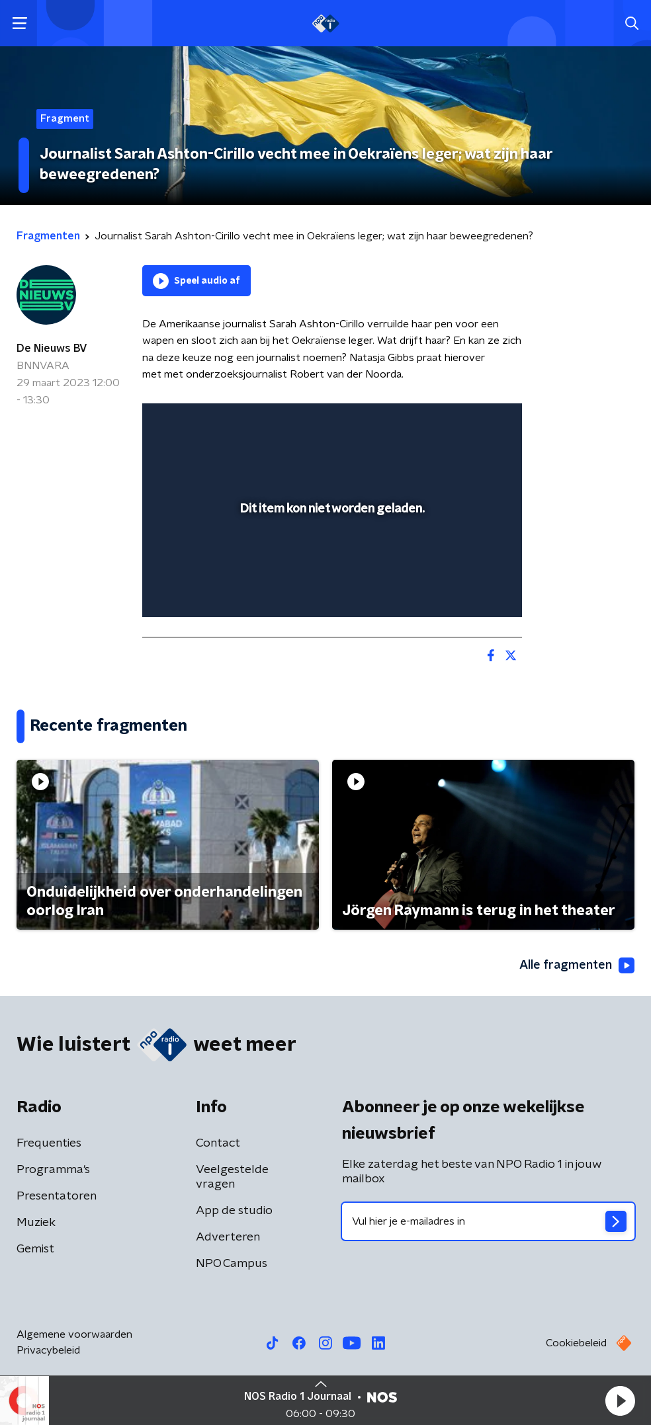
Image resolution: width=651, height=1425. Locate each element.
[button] (620, 1400)
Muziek (36, 1223)
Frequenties (49, 1143)
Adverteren (228, 1237)
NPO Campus (231, 1264)
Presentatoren (57, 1196)
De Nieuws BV (52, 348)
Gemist (35, 1249)
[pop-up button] (450, 422)
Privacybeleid (48, 1350)
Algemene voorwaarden (74, 1334)
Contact (218, 1143)
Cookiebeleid (576, 1343)
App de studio (234, 1211)
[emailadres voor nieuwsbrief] (488, 1221)
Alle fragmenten (576, 965)
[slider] (330, 593)
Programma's (53, 1170)
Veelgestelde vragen (232, 1177)
